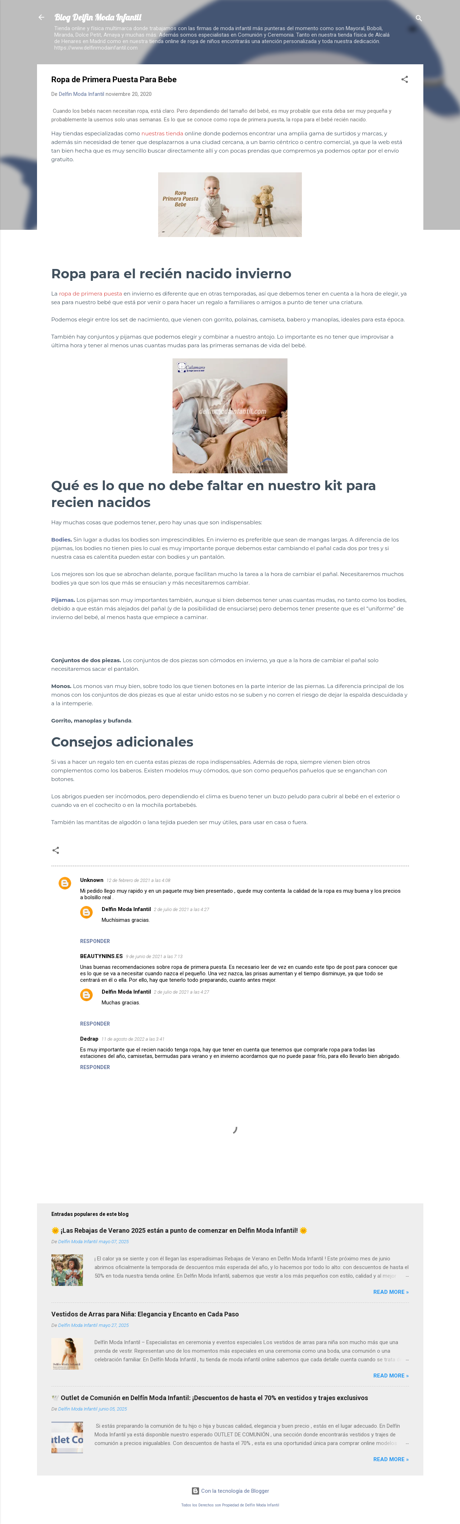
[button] (404, 80)
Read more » (391, 1292)
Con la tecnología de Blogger (230, 1491)
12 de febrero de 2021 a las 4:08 (138, 880)
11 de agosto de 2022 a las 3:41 (133, 1039)
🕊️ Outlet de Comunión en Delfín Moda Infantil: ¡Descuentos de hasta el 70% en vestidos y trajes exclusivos (209, 1398)
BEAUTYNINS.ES (101, 956)
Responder (95, 941)
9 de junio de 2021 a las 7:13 (154, 956)
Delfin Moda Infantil (126, 909)
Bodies (61, 539)
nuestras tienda (163, 133)
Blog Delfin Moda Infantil (97, 17)
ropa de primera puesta (90, 293)
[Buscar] (419, 20)
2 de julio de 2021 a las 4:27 (181, 909)
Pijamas (62, 599)
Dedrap (89, 1039)
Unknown (92, 880)
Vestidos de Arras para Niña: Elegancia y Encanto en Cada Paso (145, 1314)
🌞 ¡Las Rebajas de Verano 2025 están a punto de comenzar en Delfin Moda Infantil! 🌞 (179, 1230)
